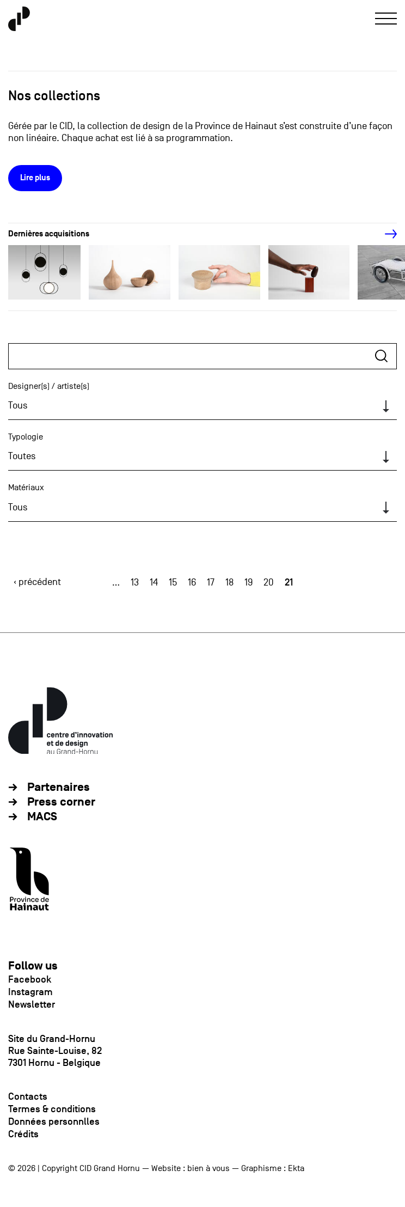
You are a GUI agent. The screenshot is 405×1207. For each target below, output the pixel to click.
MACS (42, 816)
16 (192, 582)
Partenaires (58, 787)
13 (135, 582)
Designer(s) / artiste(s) (48, 386)
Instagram (30, 992)
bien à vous (208, 1168)
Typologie (25, 437)
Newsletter (31, 1004)
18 (229, 582)
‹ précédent (37, 582)
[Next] (385, 234)
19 (248, 582)
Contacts (27, 1096)
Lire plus (35, 178)
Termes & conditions (52, 1109)
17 (210, 582)
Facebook (29, 979)
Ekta (296, 1168)
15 (173, 582)
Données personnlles (54, 1121)
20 (268, 582)
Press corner (61, 802)
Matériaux (26, 487)
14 (154, 582)
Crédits (23, 1134)
